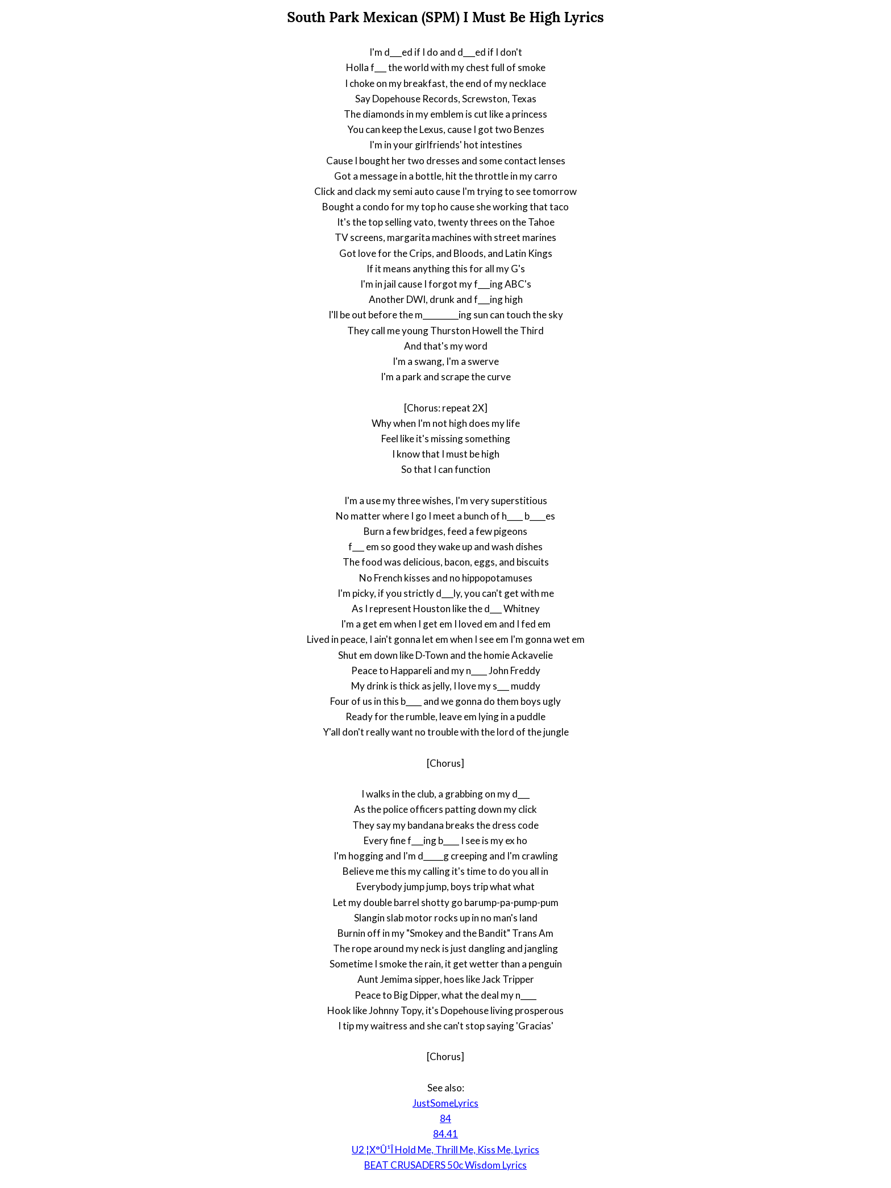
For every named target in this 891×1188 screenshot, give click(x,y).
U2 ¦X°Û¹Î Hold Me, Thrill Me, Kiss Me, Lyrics (445, 1150)
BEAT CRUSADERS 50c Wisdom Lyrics (445, 1165)
